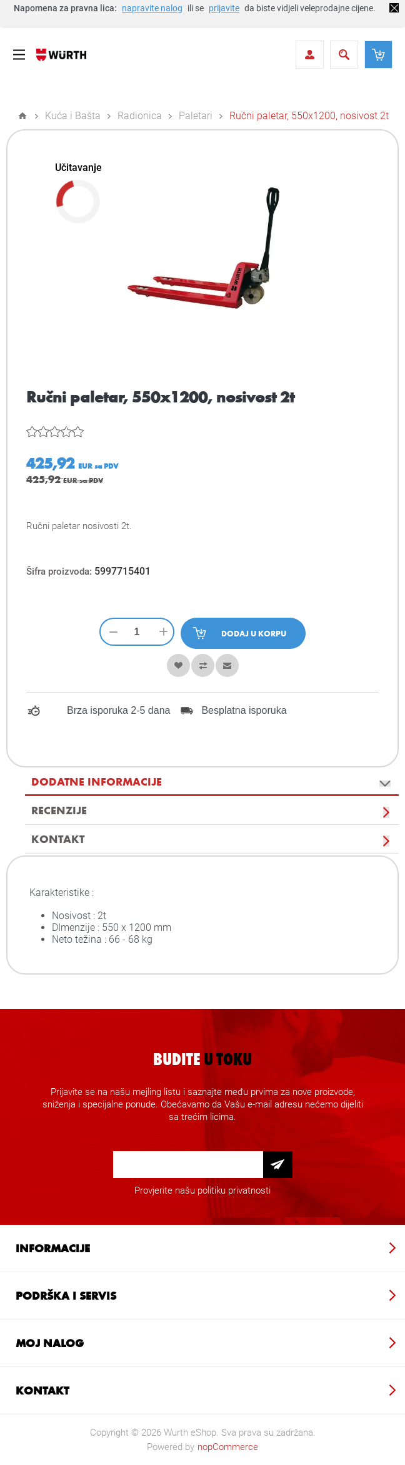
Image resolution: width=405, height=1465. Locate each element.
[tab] (212, 781)
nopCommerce (228, 1447)
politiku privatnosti (234, 1190)
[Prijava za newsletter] (188, 1164)
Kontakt (57, 838)
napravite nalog (152, 8)
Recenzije (59, 810)
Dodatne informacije (96, 781)
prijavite (224, 8)
